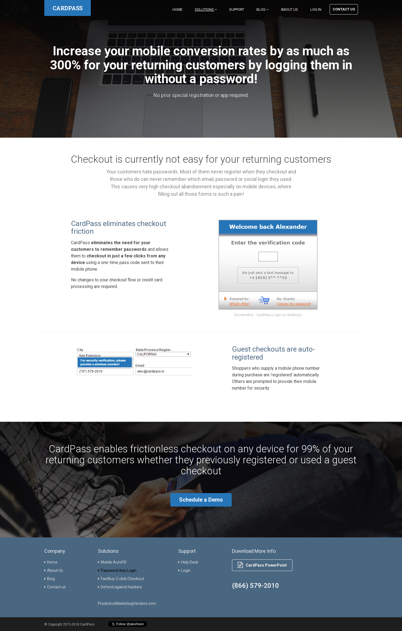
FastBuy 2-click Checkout (121, 578)
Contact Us (344, 9)
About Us (289, 9)
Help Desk (188, 562)
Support (236, 9)
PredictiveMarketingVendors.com (127, 603)
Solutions (206, 9)
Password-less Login (117, 570)
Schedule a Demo (201, 499)
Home (177, 9)
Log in (315, 9)
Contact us (55, 587)
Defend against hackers (120, 587)
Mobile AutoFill (112, 562)
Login (184, 570)
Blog (262, 9)
